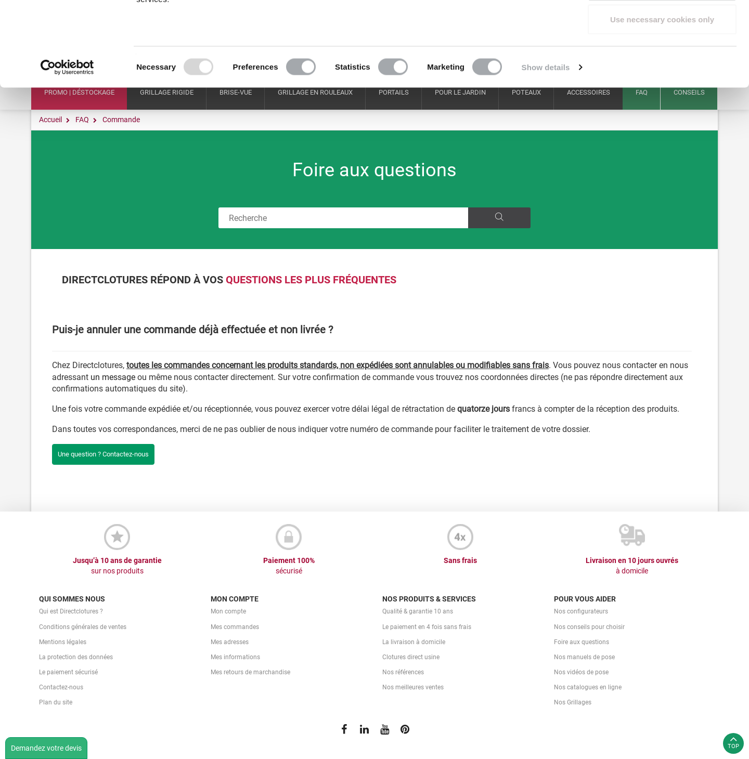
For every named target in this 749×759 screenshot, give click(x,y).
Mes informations (235, 657)
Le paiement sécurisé (68, 672)
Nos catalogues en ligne (588, 687)
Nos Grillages (572, 702)
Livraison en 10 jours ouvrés (632, 566)
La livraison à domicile (413, 642)
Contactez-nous (61, 687)
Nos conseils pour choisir (589, 627)
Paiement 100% (289, 566)
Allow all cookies (662, 27)
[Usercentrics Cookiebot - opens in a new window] (67, 143)
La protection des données (76, 657)
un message (113, 377)
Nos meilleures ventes (413, 687)
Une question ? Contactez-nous (103, 454)
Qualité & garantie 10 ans (417, 611)
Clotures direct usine (411, 657)
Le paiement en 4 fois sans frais (426, 627)
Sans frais (460, 560)
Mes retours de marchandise (250, 672)
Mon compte (228, 611)
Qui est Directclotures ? (71, 611)
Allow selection (662, 61)
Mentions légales (62, 642)
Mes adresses (230, 642)
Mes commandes (235, 627)
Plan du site (55, 702)
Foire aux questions (374, 170)
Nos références (403, 672)
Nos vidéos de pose (581, 672)
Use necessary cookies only (662, 95)
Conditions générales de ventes (82, 627)
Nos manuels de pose (584, 657)
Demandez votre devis (46, 748)
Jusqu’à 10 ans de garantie (117, 566)
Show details (546, 143)
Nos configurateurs (581, 611)
